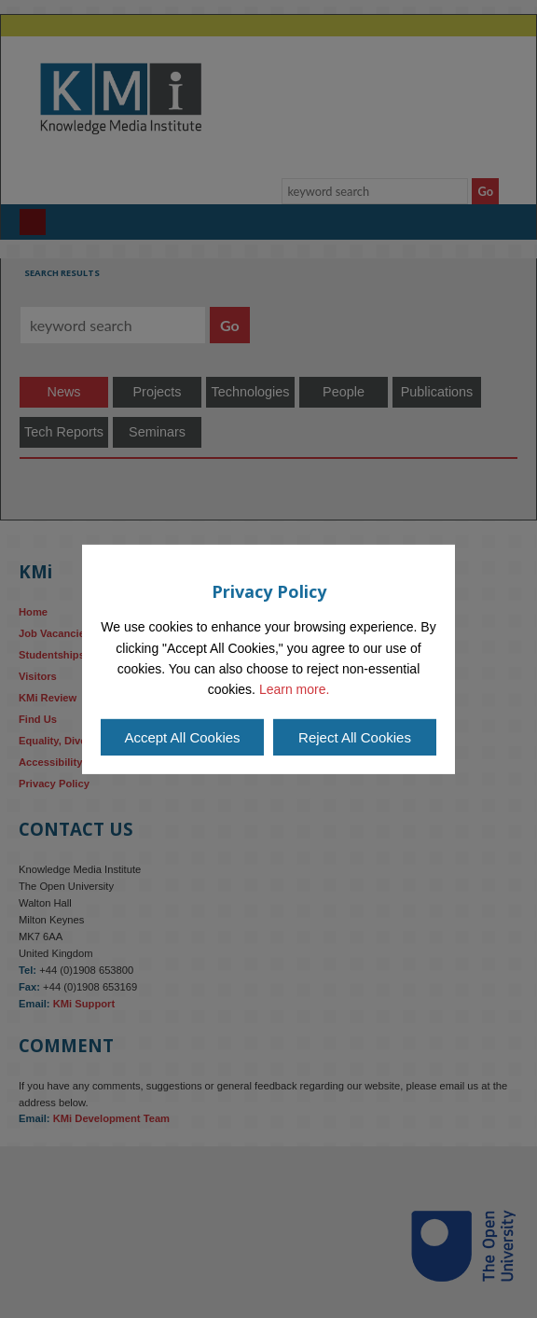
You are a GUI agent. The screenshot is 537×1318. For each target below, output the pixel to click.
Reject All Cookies (354, 737)
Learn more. (294, 689)
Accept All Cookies (182, 737)
